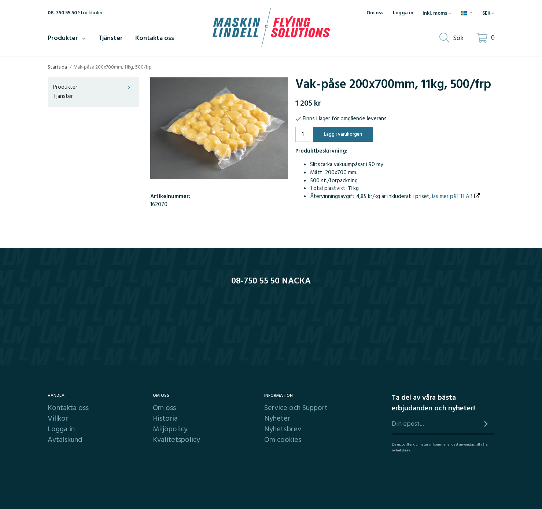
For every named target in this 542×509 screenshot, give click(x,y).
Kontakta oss (154, 38)
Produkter (67, 38)
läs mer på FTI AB (456, 196)
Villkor (58, 419)
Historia (165, 419)
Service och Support (296, 408)
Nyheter (277, 419)
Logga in (403, 13)
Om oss (375, 13)
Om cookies (282, 440)
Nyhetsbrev (282, 429)
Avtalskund (65, 440)
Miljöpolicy (170, 429)
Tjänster (111, 38)
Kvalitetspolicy (176, 440)
